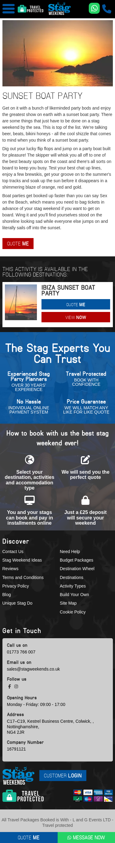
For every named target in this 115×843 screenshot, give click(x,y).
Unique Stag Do (17, 603)
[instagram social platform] (16, 686)
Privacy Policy (15, 586)
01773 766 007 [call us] (21, 651)
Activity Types (73, 586)
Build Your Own (74, 594)
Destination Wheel (77, 568)
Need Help (70, 551)
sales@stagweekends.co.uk (33, 669)
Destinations (71, 577)
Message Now (86, 837)
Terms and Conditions (23, 577)
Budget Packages (76, 560)
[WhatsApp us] (94, 8)
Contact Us (12, 551)
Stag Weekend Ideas (22, 560)
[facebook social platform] (10, 686)
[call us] (106, 9)
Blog (6, 594)
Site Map (68, 603)
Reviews (10, 568)
